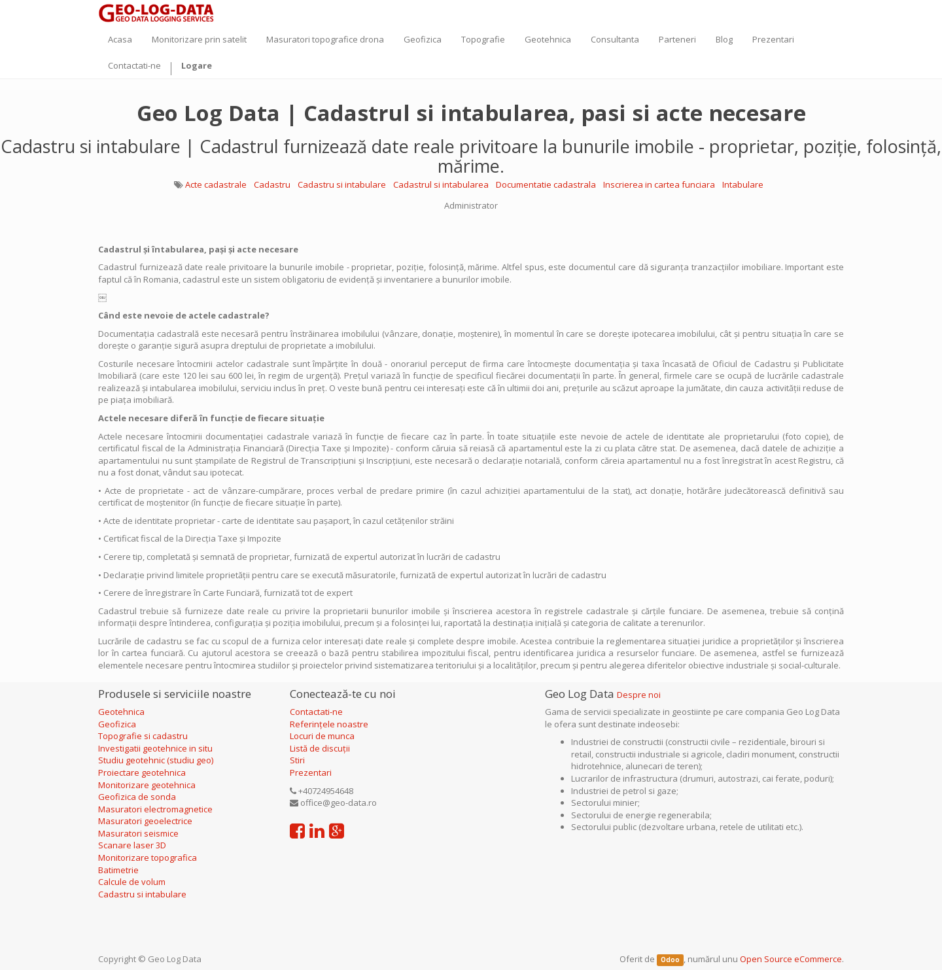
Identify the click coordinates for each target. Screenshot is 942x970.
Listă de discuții (320, 748)
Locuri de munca (322, 736)
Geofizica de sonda (138, 797)
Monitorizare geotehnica (148, 785)
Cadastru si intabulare (342, 184)
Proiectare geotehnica (143, 772)
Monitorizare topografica (147, 857)
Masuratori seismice (138, 833)
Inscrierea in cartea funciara (659, 184)
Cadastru (272, 184)
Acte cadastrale (216, 184)
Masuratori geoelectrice (146, 821)
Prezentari (311, 772)
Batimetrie (118, 870)
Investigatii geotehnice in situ (155, 748)
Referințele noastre (329, 724)
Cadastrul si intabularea (441, 184)
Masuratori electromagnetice (155, 809)
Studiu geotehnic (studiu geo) (155, 760)
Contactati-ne (316, 712)
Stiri (297, 760)
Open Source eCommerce (791, 959)
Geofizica (117, 724)
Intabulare (742, 184)
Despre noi (639, 695)
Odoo (670, 960)
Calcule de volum (132, 882)
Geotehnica (121, 712)
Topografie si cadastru (143, 736)
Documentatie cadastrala (546, 184)
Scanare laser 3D (132, 845)
